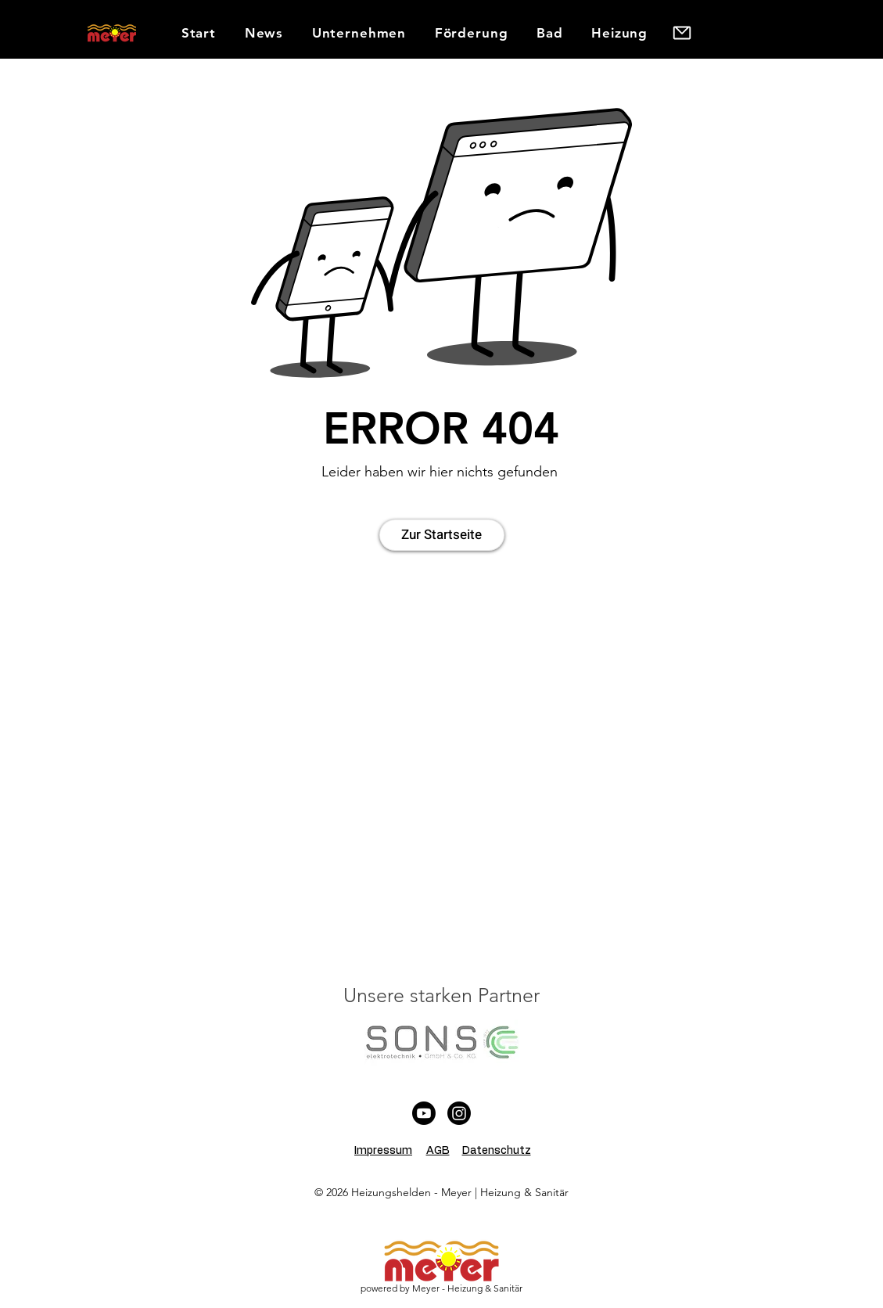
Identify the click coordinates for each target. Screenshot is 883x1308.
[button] (358, 33)
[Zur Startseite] (441, 535)
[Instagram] (459, 1113)
